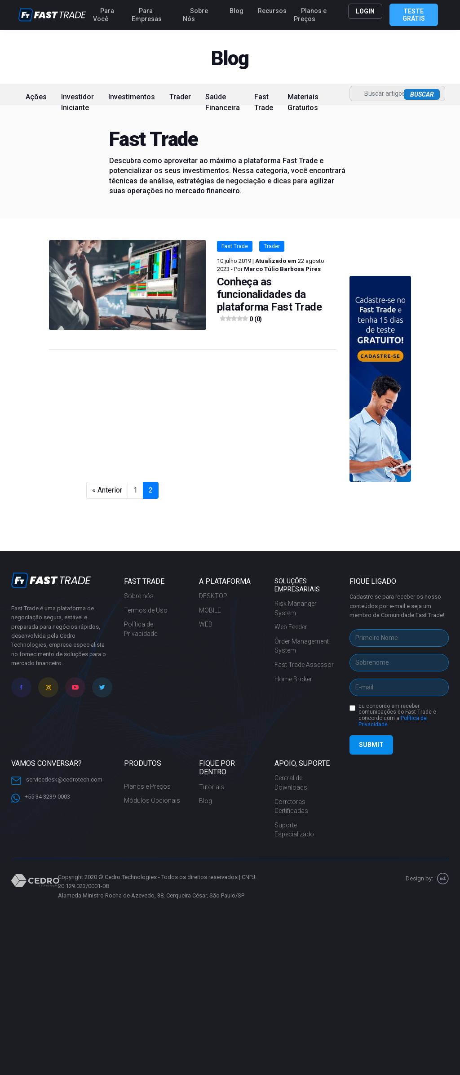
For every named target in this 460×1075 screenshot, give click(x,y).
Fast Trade (263, 102)
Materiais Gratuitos (303, 102)
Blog (236, 10)
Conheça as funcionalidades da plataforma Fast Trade (269, 300)
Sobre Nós (195, 14)
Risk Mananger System (295, 608)
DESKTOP (213, 596)
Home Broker (293, 679)
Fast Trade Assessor (304, 664)
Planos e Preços (310, 14)
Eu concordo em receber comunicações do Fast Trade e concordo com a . (397, 715)
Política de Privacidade (140, 629)
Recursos (272, 10)
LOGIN (365, 11)
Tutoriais (211, 787)
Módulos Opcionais (152, 800)
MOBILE (210, 610)
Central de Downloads (290, 782)
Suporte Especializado (294, 830)
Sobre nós (139, 596)
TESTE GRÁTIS (413, 15)
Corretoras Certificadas (291, 806)
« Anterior (107, 490)
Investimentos (131, 97)
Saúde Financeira (222, 102)
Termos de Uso (146, 610)
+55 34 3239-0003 (40, 797)
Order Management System (301, 646)
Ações (36, 97)
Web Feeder (290, 627)
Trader (180, 97)
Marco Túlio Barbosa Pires (282, 269)
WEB (205, 624)
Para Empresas (147, 14)
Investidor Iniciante (77, 102)
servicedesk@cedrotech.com (56, 779)
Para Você (103, 14)
